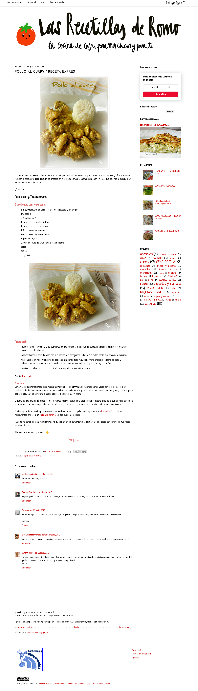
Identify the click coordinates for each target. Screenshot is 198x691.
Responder (26, 483)
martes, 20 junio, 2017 (35, 510)
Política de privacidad (141, 654)
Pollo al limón (107, 411)
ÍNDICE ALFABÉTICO (58, 3)
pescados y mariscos (167, 284)
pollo (26, 456)
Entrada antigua (126, 627)
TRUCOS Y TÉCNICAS (153, 300)
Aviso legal (136, 650)
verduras (150, 304)
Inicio (76, 627)
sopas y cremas (162, 296)
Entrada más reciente (24, 627)
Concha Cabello (28, 492)
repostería (176, 292)
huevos (143, 276)
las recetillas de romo (54, 452)
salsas (146, 296)
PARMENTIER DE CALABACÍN (154, 125)
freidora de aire (168, 269)
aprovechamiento (168, 254)
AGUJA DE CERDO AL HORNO (167, 231)
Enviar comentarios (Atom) (37, 633)
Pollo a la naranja (48, 415)
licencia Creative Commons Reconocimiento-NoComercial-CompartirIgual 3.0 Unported (74, 684)
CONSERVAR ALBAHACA (165, 186)
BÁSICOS (157, 258)
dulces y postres (166, 266)
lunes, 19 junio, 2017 (46, 474)
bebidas (173, 258)
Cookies (135, 658)
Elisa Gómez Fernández (31, 535)
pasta (150, 280)
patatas (144, 284)
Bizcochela (27, 376)
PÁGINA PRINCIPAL (15, 3)
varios (168, 300)
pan (141, 280)
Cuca (24, 510)
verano (178, 299)
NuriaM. (25, 553)
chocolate (145, 266)
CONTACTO (43, 3)
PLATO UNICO (155, 288)
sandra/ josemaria (29, 474)
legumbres (157, 276)
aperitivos (146, 254)
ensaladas (145, 269)
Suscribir (160, 94)
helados (161, 273)
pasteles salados (167, 279)
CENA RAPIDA (165, 262)
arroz (143, 258)
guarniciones (146, 273)
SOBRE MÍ (31, 3)
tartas (178, 296)
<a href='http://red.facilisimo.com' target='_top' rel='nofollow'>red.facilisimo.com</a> (87, 650)
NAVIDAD (172, 276)
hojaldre (172, 273)
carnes (144, 262)
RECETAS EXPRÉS (35, 456)
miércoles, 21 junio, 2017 (39, 553)
